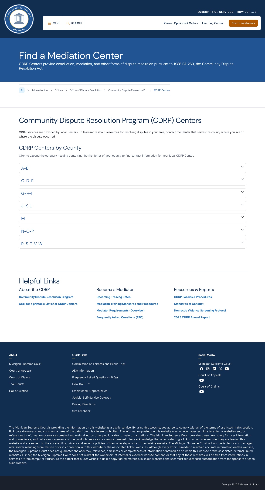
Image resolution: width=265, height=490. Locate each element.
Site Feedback (81, 411)
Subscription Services (215, 11)
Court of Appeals (20, 370)
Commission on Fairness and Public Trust (98, 364)
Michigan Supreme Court (25, 364)
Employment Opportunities (89, 391)
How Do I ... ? (247, 11)
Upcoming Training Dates (114, 297)
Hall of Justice (18, 391)
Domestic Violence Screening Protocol (200, 310)
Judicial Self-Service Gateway (91, 397)
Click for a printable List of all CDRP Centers (48, 304)
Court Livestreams (243, 23)
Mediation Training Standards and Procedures (127, 304)
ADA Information (83, 370)
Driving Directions (84, 404)
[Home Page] (22, 90)
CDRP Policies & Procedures (193, 297)
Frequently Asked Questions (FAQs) (95, 377)
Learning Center (212, 23)
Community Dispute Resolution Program (46, 297)
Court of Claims (19, 377)
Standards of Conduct (188, 304)
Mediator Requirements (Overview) (121, 310)
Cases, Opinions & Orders (181, 23)
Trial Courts (16, 384)
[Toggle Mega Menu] (54, 23)
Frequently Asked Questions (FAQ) (120, 317)
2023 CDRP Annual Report (192, 317)
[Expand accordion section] (132, 168)
